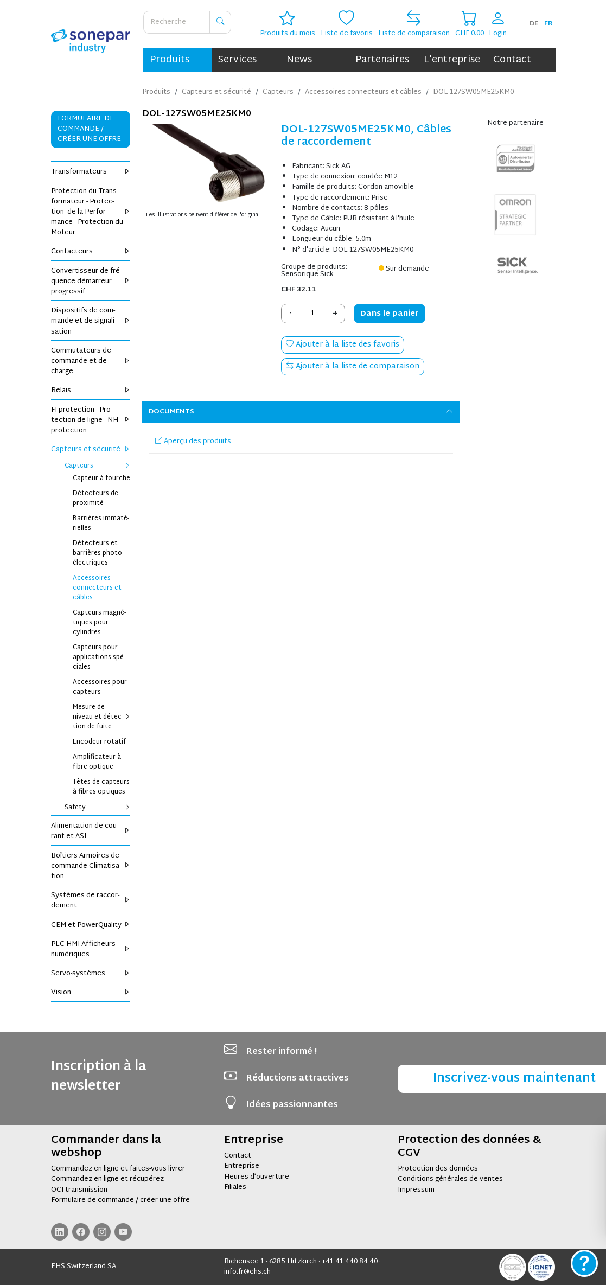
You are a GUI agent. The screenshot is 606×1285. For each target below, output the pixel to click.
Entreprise (241, 1166)
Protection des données (438, 1168)
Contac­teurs (91, 251)
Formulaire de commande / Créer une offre (89, 129)
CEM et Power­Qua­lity (91, 925)
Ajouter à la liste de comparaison (352, 366)
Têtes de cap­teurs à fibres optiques (101, 787)
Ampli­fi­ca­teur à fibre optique (97, 762)
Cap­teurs (98, 466)
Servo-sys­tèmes (91, 973)
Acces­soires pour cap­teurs (100, 687)
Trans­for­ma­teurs (91, 171)
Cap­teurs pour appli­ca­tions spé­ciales (99, 657)
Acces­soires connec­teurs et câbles (97, 588)
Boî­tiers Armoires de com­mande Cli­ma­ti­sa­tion (91, 866)
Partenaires (382, 60)
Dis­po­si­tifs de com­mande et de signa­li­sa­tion (91, 321)
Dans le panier (389, 313)
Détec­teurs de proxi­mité (95, 498)
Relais (91, 390)
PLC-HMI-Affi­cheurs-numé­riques (91, 949)
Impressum (416, 1190)
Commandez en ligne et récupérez (107, 1179)
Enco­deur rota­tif (99, 742)
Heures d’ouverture (256, 1177)
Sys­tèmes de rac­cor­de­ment (91, 900)
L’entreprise (452, 60)
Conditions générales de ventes (450, 1179)
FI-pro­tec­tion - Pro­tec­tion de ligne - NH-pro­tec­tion (91, 420)
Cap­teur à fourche (101, 478)
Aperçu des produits (193, 441)
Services (237, 60)
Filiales (235, 1187)
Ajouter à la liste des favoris (342, 344)
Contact (512, 60)
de (534, 23)
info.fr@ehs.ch (247, 1271)
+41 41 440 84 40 (350, 1261)
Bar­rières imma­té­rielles (101, 523)
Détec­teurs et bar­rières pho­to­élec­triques (98, 553)
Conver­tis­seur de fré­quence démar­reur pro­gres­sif (91, 281)
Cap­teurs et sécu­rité (91, 449)
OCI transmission (79, 1190)
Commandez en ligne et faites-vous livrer (118, 1168)
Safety (98, 808)
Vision (91, 992)
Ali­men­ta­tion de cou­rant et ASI (91, 831)
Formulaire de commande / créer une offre (120, 1200)
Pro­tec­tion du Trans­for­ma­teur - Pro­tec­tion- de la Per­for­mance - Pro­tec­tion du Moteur (91, 212)
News (299, 60)
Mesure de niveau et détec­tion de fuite (102, 717)
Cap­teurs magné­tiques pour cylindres (99, 622)
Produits (169, 60)
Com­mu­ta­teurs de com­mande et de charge (91, 361)
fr (548, 23)
